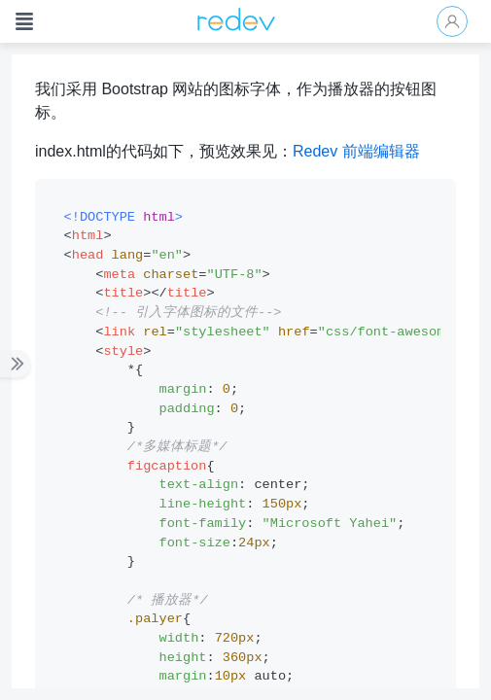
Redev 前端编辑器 (356, 151)
